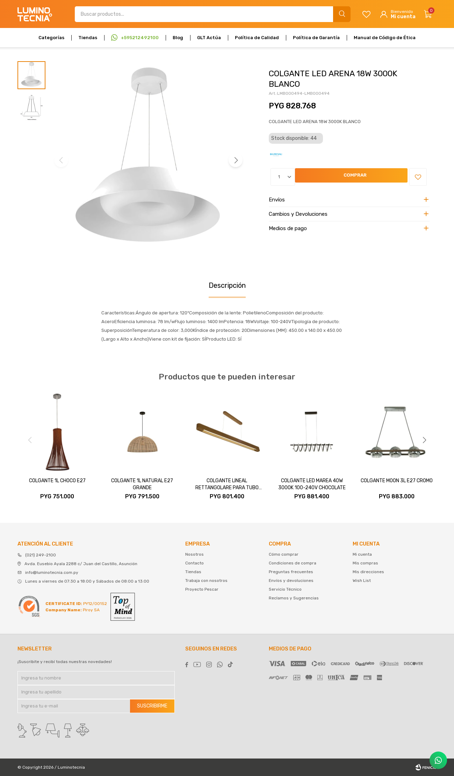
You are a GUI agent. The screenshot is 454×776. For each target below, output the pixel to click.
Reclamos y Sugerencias (294, 598)
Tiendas (87, 37)
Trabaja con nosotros (206, 580)
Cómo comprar (283, 554)
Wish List (362, 580)
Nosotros (194, 554)
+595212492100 (140, 37)
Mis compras (365, 563)
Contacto (194, 563)
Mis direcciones (368, 571)
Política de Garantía (316, 37)
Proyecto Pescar (201, 589)
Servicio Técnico (285, 589)
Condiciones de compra (292, 563)
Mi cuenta (362, 554)
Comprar (313, 177)
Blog (178, 37)
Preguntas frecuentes (291, 571)
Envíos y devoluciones (291, 580)
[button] (236, 160)
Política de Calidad (257, 37)
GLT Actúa (209, 37)
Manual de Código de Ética (385, 37)
